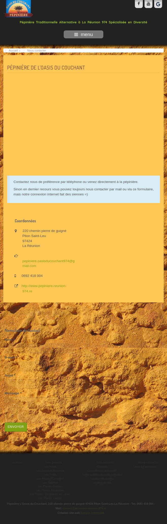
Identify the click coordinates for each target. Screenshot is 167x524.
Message (13, 393)
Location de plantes (102, 478)
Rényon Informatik (92, 512)
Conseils (102, 466)
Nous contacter (148, 462)
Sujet (10, 375)
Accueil (18, 462)
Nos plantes (54, 462)
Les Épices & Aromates (50, 470)
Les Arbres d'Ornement (50, 478)
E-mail (11, 357)
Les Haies (50, 466)
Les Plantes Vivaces (50, 498)
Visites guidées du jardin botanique (102, 474)
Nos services (105, 462)
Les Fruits (51, 474)
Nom (9, 340)
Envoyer (16, 427)
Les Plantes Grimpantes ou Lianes (50, 494)
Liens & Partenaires (145, 466)
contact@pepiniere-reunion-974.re (84, 508)
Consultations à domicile (102, 470)
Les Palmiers (50, 482)
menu (83, 34)
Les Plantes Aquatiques (50, 490)
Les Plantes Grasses (51, 486)
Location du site (102, 482)
